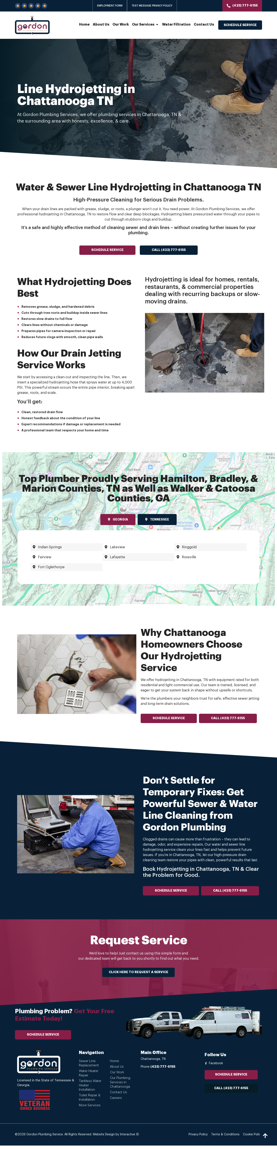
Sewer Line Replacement (89, 1066)
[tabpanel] (138, 557)
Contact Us (118, 1095)
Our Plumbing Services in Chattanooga (120, 1086)
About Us (117, 1070)
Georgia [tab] (118, 519)
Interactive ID (129, 1137)
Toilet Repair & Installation (89, 1101)
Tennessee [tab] (157, 519)
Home (114, 1064)
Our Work (117, 1075)
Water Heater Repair (88, 1076)
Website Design (104, 1137)
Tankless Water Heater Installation (90, 1089)
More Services (90, 1108)
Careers (116, 1101)
